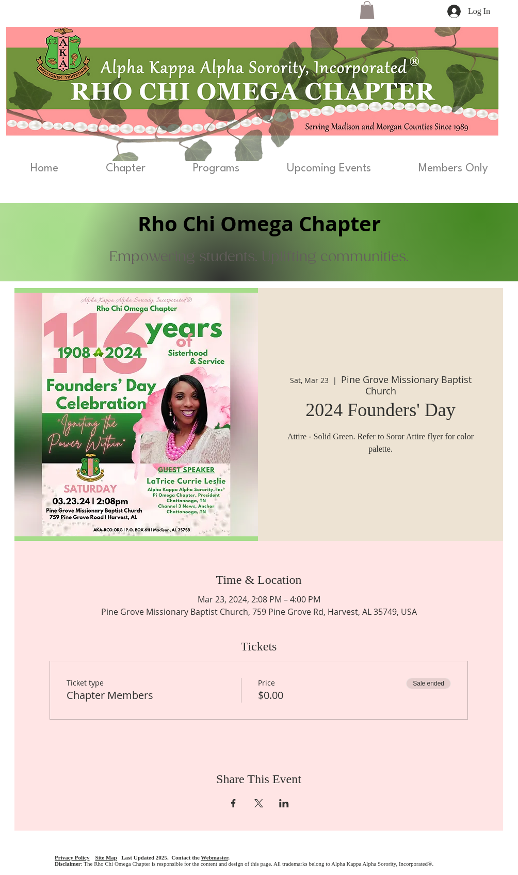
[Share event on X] (259, 803)
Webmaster (214, 857)
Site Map (106, 857)
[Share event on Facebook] (233, 803)
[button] (367, 10)
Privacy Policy (72, 857)
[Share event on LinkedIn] (284, 803)
